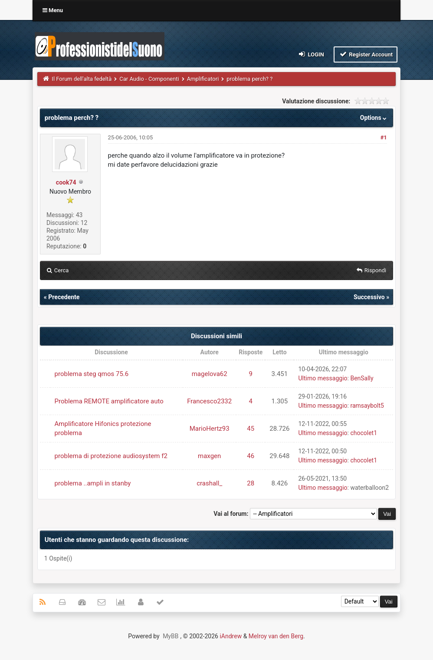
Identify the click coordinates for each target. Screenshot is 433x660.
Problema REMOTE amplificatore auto (109, 401)
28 (250, 483)
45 (250, 428)
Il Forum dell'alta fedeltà (82, 79)
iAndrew (231, 636)
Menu (53, 10)
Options (374, 117)
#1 (384, 137)
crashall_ (209, 483)
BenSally (361, 378)
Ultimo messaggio (322, 378)
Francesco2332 (209, 401)
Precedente (63, 297)
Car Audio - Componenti (149, 79)
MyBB (170, 636)
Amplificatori (203, 79)
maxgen (209, 456)
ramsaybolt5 (367, 405)
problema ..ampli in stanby (93, 483)
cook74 (66, 182)
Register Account (365, 54)
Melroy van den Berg (276, 636)
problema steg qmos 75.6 (92, 374)
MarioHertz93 (210, 428)
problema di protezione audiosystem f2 (111, 456)
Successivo (369, 297)
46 (250, 456)
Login (311, 54)
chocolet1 (363, 432)
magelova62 (209, 374)
